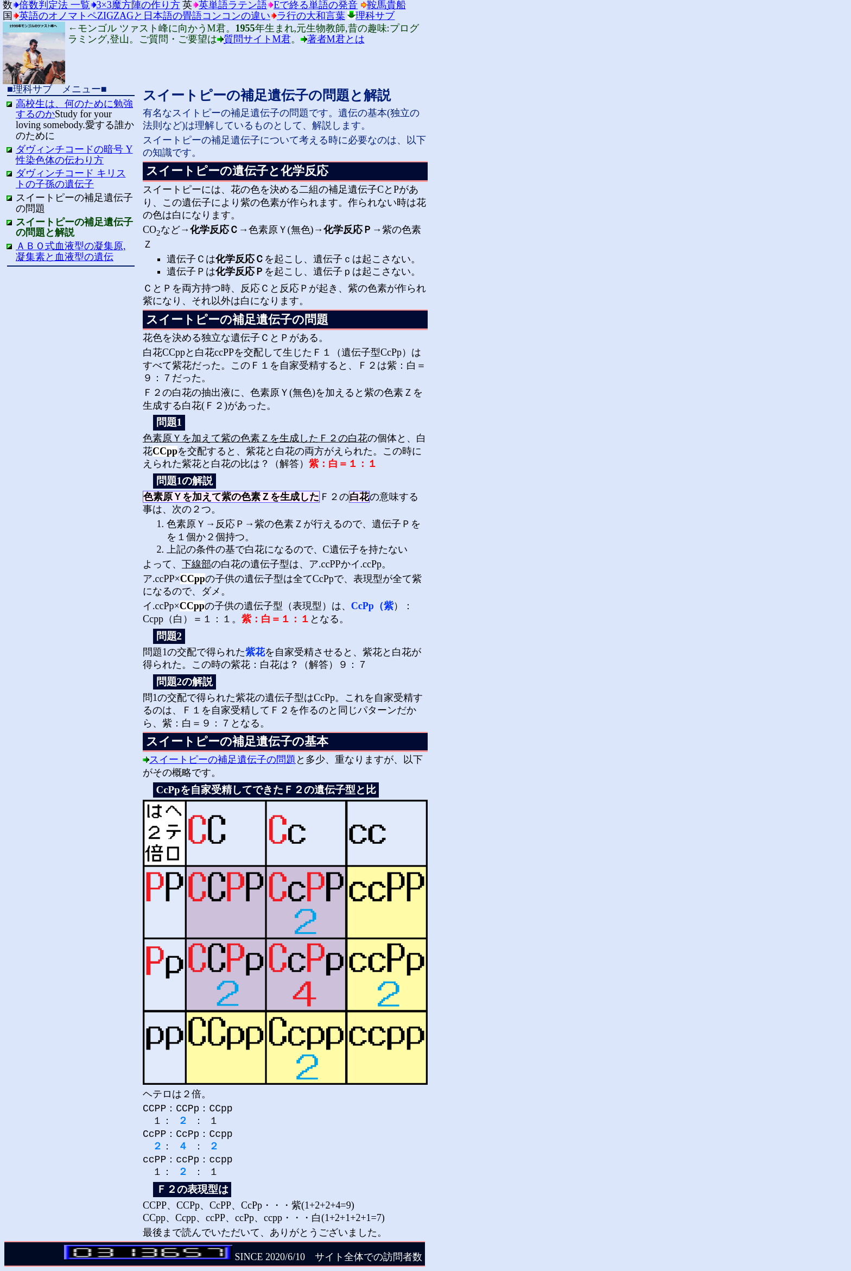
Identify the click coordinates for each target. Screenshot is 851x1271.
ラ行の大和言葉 (311, 15)
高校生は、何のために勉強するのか (74, 109)
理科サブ (375, 15)
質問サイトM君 (257, 39)
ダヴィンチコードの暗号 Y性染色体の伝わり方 (74, 155)
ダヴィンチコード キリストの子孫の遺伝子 (71, 178)
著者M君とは (336, 39)
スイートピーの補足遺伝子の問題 (222, 759)
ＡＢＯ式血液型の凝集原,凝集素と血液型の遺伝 (71, 251)
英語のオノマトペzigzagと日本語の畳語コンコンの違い (144, 15)
